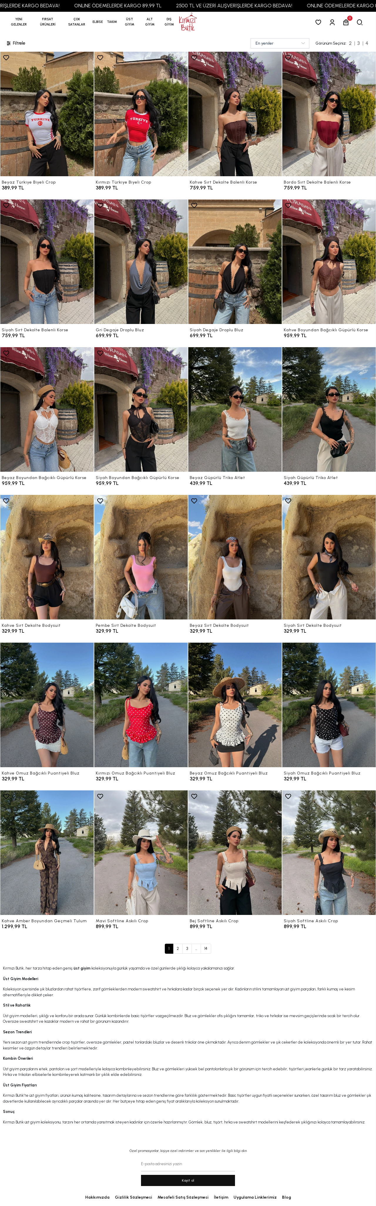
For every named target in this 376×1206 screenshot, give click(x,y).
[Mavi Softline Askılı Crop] (141, 852)
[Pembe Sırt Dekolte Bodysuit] (141, 557)
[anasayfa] (188, 22)
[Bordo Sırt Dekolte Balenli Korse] (329, 114)
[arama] (360, 22)
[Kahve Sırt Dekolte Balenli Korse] (235, 114)
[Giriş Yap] (333, 22)
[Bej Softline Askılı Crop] (235, 852)
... (196, 948)
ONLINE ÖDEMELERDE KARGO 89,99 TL (135, 6)
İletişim (221, 1197)
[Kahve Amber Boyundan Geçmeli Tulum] (47, 852)
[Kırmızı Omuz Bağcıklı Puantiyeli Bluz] (141, 705)
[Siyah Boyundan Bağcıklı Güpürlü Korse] (141, 409)
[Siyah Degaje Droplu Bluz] (235, 261)
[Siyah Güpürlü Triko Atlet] (329, 409)
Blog (286, 1197)
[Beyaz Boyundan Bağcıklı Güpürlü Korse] (47, 409)
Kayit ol (188, 1180)
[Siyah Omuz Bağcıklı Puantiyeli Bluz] (329, 705)
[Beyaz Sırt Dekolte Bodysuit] (235, 557)
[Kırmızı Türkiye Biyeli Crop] (141, 114)
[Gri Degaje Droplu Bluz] (141, 261)
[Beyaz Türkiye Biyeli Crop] (47, 114)
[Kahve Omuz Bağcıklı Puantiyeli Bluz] (47, 705)
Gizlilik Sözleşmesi (133, 1197)
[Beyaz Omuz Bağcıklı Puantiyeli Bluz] (235, 705)
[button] (48, 22)
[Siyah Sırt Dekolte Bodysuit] (329, 557)
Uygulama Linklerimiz (255, 1197)
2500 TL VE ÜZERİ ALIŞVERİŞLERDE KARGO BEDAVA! (251, 6)
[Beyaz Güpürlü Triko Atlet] (235, 409)
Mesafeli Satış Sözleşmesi (183, 1197)
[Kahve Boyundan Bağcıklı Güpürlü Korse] (329, 261)
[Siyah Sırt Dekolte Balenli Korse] (47, 261)
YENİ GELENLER (19, 21)
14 (205, 948)
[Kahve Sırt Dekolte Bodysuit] (47, 557)
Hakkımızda (97, 1197)
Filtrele (15, 43)
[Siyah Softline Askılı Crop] (329, 852)
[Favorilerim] (319, 22)
